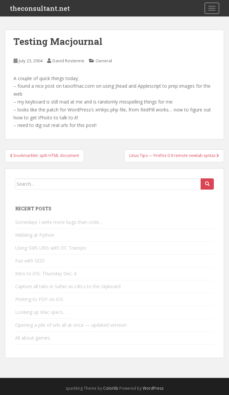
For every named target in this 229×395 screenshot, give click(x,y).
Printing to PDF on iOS (39, 299)
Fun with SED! (29, 261)
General (104, 61)
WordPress (153, 388)
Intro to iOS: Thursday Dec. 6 (46, 273)
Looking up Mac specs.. (40, 312)
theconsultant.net (40, 8)
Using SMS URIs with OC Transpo (50, 248)
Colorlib (110, 388)
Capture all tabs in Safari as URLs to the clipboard (68, 286)
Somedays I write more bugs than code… (59, 222)
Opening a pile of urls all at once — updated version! (71, 325)
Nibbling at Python (34, 235)
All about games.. (33, 338)
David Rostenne (68, 61)
